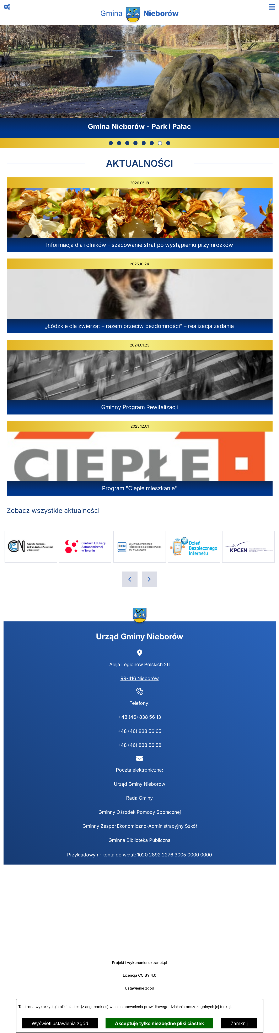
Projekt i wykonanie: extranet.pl (139, 962)
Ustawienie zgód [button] (139, 988)
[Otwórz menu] (272, 7)
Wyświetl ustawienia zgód (60, 1023)
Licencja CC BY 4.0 (139, 975)
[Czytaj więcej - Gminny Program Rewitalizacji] (140, 377)
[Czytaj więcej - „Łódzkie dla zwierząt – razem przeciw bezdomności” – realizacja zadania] (140, 296)
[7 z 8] (139, 81)
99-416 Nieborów (139, 678)
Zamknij (239, 1023)
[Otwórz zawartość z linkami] (7, 7)
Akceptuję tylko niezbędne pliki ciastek (159, 1023)
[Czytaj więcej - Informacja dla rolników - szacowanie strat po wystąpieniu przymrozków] (140, 214)
